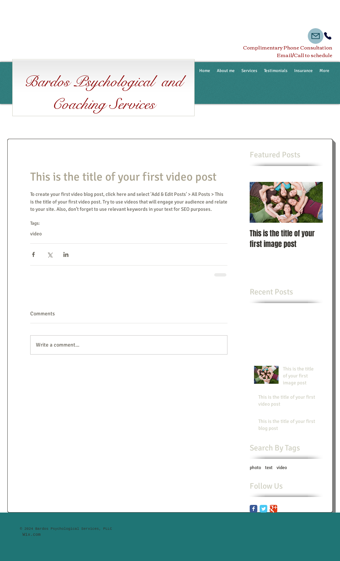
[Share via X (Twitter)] (49, 254)
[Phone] (327, 36)
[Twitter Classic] (263, 509)
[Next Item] (312, 202)
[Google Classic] (273, 509)
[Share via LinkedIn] (66, 254)
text (269, 467)
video (36, 234)
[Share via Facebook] (33, 254)
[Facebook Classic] (253, 509)
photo (255, 467)
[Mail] (315, 36)
